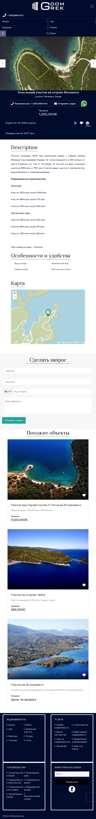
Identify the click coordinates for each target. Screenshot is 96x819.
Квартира (13, 736)
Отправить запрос (67, 103)
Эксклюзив (62, 746)
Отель (28, 740)
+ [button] (15, 293)
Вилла (28, 725)
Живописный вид (59, 263)
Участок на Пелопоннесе (27, 684)
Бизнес (12, 725)
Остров (29, 736)
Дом (10, 729)
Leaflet (60, 343)
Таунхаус (13, 740)
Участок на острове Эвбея (28, 594)
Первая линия (21, 269)
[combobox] (24, 22)
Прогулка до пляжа (60, 269)
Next (93, 63)
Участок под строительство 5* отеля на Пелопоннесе (46, 505)
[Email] (72, 774)
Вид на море (20, 263)
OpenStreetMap (70, 343)
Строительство (81, 725)
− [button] (15, 297)
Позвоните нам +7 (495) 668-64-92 (31, 103)
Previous (2, 63)
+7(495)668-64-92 (13, 15)
